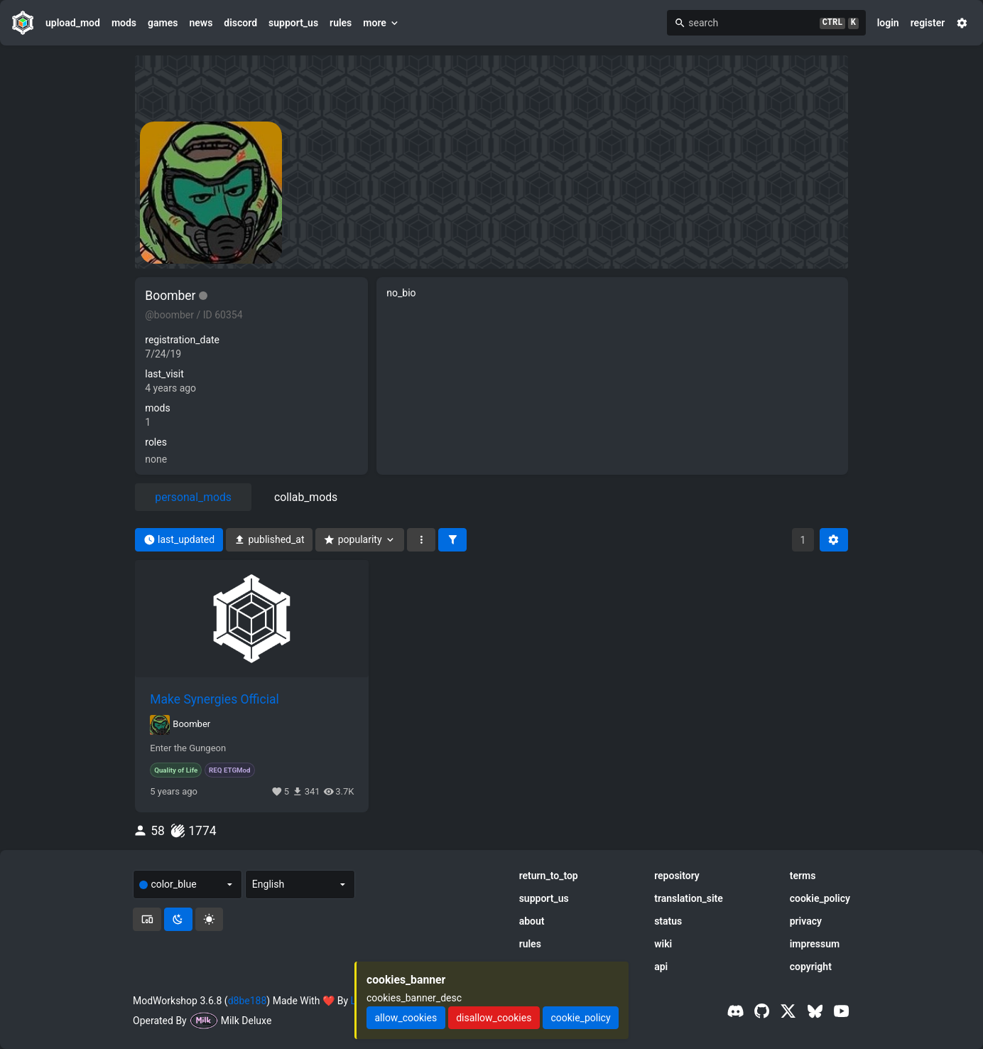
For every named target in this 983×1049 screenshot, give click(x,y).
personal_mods (193, 497)
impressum (815, 944)
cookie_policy (820, 898)
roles (156, 442)
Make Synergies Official (214, 699)
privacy (806, 921)
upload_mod (72, 22)
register (928, 22)
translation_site (688, 898)
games (163, 22)
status (668, 921)
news (200, 22)
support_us (293, 22)
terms (803, 875)
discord (240, 22)
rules (341, 22)
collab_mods (305, 497)
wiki (663, 944)
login (888, 22)
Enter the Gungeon (188, 748)
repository (677, 875)
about (532, 921)
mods (124, 22)
